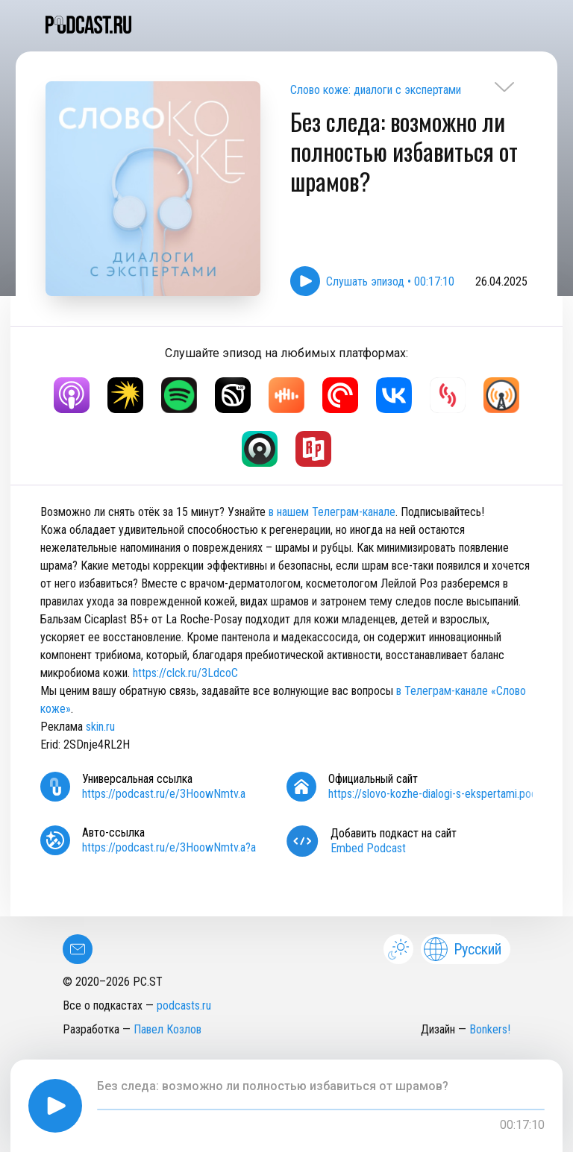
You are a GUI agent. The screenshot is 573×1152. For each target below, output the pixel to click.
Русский (462, 949)
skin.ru (100, 727)
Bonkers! (489, 1029)
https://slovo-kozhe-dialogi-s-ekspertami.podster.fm (449, 794)
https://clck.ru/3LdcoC (185, 673)
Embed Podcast (368, 848)
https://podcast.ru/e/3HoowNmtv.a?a (169, 847)
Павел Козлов (167, 1029)
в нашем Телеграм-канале (332, 512)
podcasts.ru (184, 1005)
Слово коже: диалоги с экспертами (375, 90)
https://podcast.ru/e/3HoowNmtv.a (163, 794)
